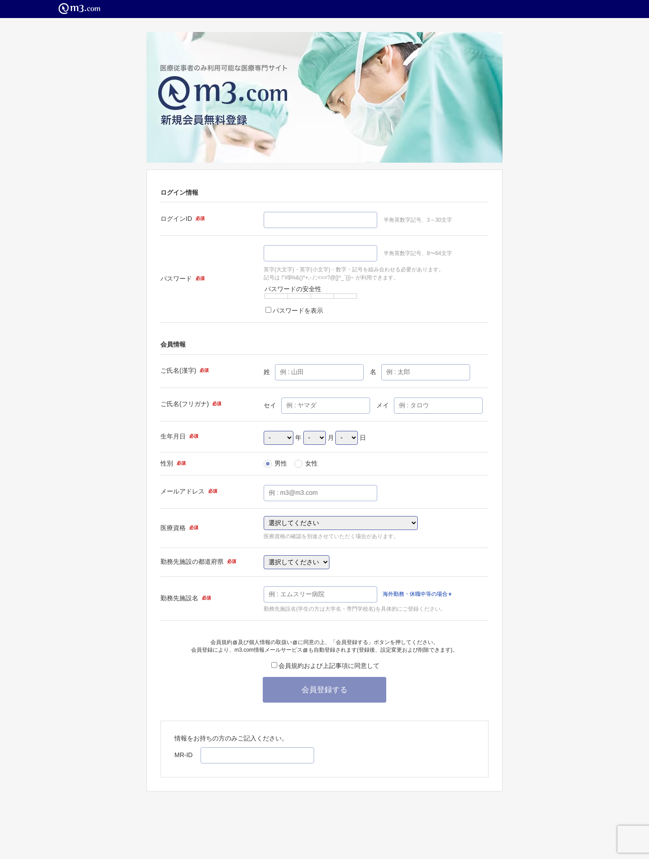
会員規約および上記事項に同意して (325, 665)
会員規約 (223, 642)
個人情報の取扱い (273, 642)
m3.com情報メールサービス (270, 650)
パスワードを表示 (294, 310)
